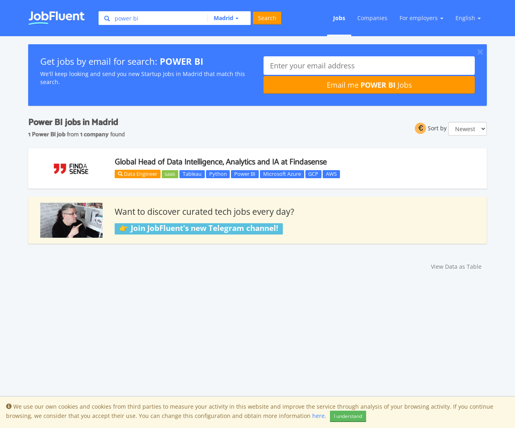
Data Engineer (137, 173)
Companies (372, 18)
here (318, 416)
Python (218, 173)
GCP (313, 173)
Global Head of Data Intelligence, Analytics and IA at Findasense (221, 162)
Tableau (192, 173)
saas (170, 173)
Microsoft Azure (282, 173)
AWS (331, 173)
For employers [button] (421, 18)
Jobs (339, 18)
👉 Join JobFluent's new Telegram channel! (198, 228)
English (468, 18)
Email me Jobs (369, 85)
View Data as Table (456, 266)
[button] (223, 18)
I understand (348, 416)
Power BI (244, 173)
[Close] (480, 51)
